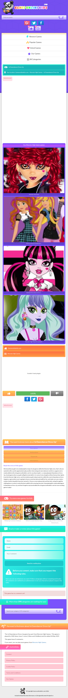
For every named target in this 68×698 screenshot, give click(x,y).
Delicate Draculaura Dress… (34, 269)
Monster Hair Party (34, 171)
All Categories (34, 59)
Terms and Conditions (13, 673)
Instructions (34, 452)
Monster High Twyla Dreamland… (34, 318)
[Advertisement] (11, 111)
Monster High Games (36, 72)
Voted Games (34, 48)
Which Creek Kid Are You (34, 513)
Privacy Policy (10, 660)
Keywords (34, 456)
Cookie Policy (10, 666)
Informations (34, 460)
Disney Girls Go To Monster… (34, 220)
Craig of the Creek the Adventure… (55, 514)
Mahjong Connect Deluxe (13, 513)
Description (34, 448)
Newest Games (34, 36)
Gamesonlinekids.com (22, 72)
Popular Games (34, 42)
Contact (9, 654)
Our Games (34, 53)
